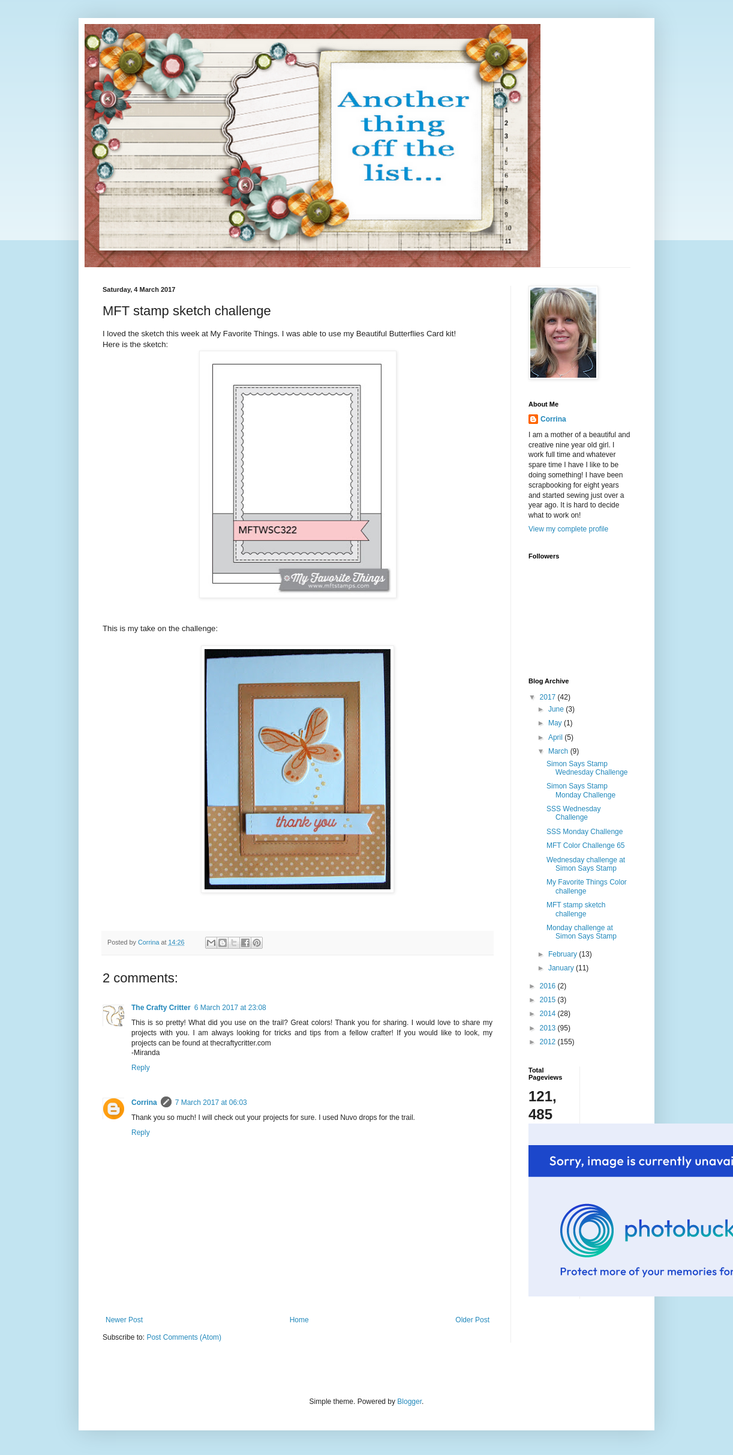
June (557, 709)
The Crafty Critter (161, 1007)
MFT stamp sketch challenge (575, 909)
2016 (549, 986)
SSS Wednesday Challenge (573, 813)
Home (299, 1320)
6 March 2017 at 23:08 (230, 1007)
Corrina (144, 1102)
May (556, 723)
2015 (549, 1000)
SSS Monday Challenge (584, 831)
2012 (549, 1042)
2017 (549, 697)
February (563, 954)
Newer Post (124, 1320)
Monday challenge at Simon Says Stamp (581, 932)
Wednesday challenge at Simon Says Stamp (585, 864)
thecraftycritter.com (240, 1043)
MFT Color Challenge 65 (585, 845)
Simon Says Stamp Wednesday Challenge (587, 768)
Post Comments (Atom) (183, 1337)
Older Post (472, 1320)
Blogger (409, 1401)
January (562, 968)
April (556, 737)
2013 (549, 1028)
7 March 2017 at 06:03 (211, 1102)
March (559, 751)
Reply (140, 1067)
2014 (549, 1013)
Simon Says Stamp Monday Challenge (580, 790)
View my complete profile (568, 529)
